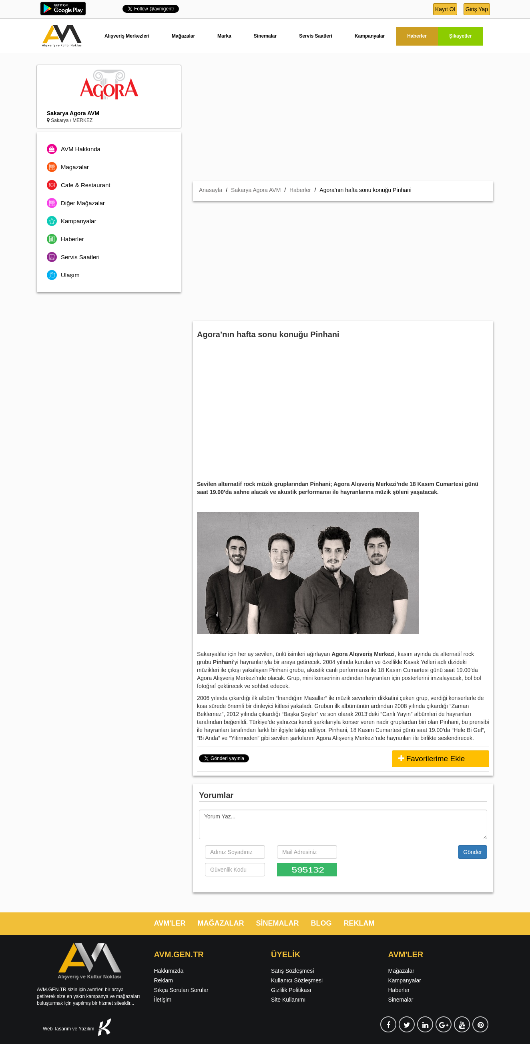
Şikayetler (460, 36)
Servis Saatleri (315, 36)
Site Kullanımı (288, 999)
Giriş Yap (477, 9)
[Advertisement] (343, 121)
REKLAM (358, 923)
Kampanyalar (370, 36)
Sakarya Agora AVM (73, 113)
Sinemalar (265, 36)
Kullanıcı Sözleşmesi (297, 980)
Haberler (417, 36)
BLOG (321, 923)
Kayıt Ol (445, 9)
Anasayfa (210, 190)
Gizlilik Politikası (291, 990)
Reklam (163, 980)
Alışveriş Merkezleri (126, 36)
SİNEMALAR (277, 923)
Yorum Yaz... (343, 824)
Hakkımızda (169, 971)
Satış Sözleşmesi (292, 971)
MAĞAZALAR (220, 923)
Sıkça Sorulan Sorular (181, 990)
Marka (224, 36)
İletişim (163, 999)
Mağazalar (183, 36)
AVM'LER (170, 923)
